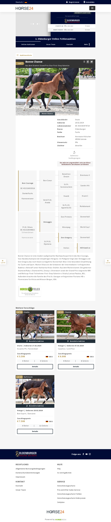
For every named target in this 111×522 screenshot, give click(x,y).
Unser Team (50, 44)
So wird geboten (64, 473)
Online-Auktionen (28, 44)
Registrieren (72, 2)
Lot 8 (108, 262)
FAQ (59, 468)
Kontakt (70, 44)
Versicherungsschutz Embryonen (71, 498)
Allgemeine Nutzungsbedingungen (30, 468)
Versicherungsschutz (66, 486)
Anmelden (88, 2)
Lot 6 (3, 262)
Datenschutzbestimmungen (28, 473)
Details (35, 366)
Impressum (20, 477)
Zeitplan (60, 502)
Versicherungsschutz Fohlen (69, 494)
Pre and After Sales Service (68, 490)
